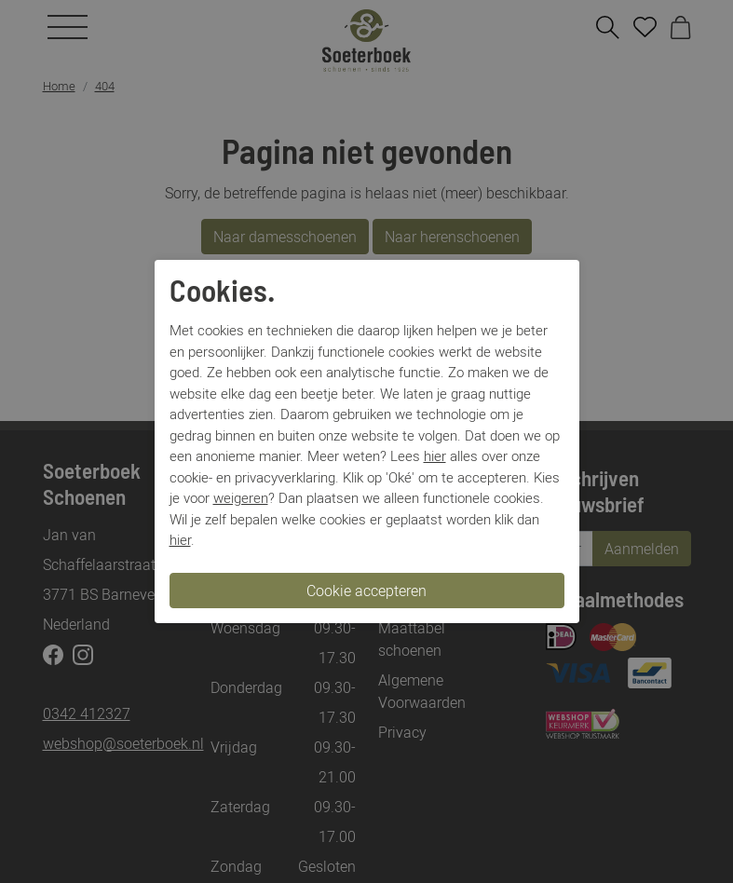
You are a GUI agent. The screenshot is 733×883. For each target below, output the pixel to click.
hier (435, 455)
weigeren (240, 497)
